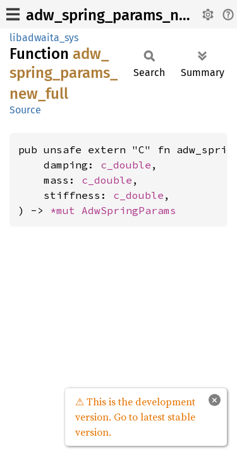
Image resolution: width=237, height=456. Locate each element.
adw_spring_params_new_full (127, 15)
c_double (125, 164)
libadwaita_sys (43, 38)
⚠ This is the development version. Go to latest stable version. (135, 417)
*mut (66, 210)
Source (25, 110)
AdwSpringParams (129, 210)
